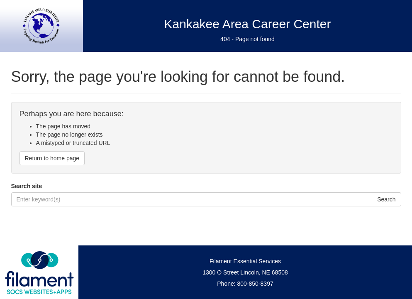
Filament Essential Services (245, 261)
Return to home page (52, 158)
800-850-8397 (255, 283)
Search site (26, 186)
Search (386, 199)
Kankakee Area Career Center (247, 24)
